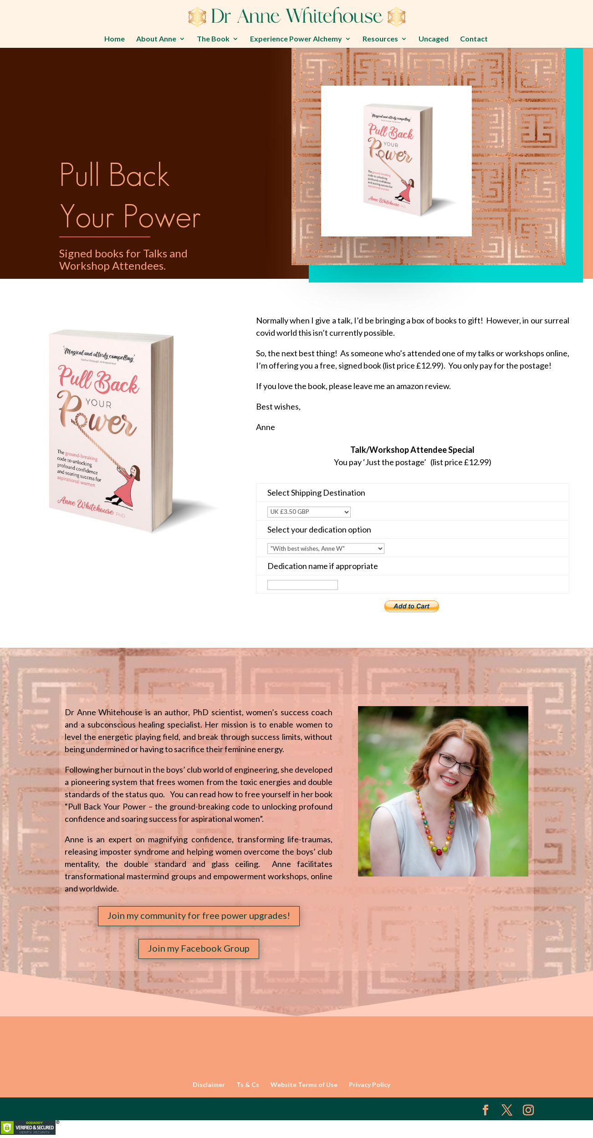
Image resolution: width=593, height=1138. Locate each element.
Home (114, 39)
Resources (380, 39)
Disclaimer (209, 1084)
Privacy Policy (369, 1084)
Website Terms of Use (304, 1084)
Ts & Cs (247, 1084)
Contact (474, 39)
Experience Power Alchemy (296, 39)
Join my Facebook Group (199, 948)
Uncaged (434, 39)
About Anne (156, 39)
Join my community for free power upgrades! (198, 915)
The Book (213, 39)
